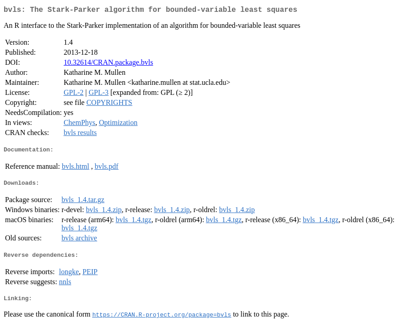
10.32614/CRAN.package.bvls (108, 64)
